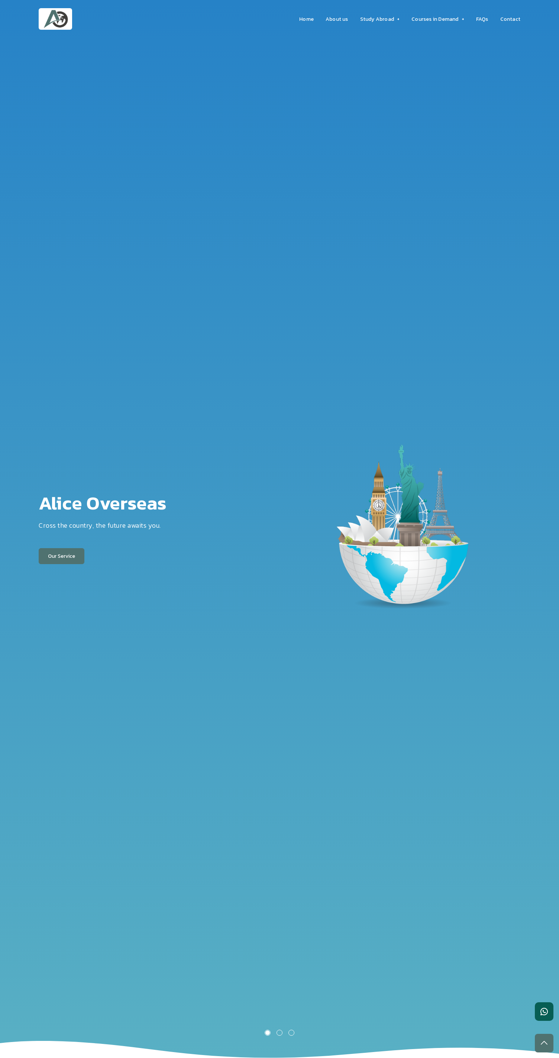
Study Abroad (380, 19)
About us (337, 19)
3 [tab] (291, 1033)
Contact (510, 19)
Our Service (61, 556)
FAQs (482, 19)
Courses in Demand (437, 19)
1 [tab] (268, 1033)
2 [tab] (279, 1033)
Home (306, 19)
